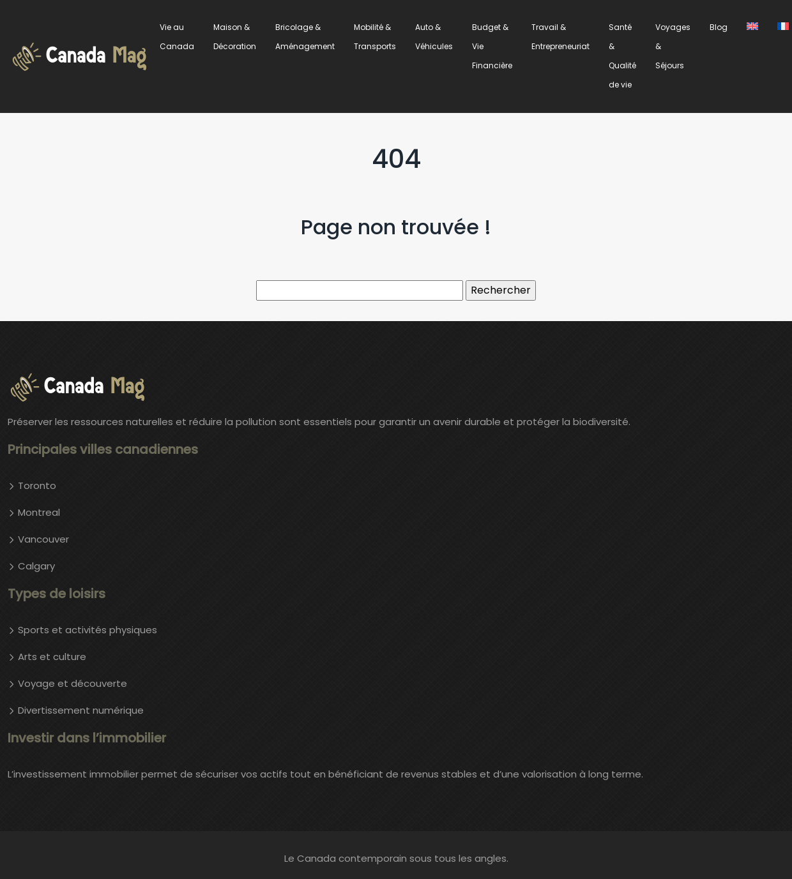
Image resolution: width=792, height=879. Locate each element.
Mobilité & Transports (375, 37)
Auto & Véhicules (434, 37)
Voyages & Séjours (672, 46)
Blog (718, 27)
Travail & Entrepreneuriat (560, 37)
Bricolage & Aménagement (305, 37)
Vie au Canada (177, 37)
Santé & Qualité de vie (622, 56)
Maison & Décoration (234, 37)
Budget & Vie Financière (492, 46)
